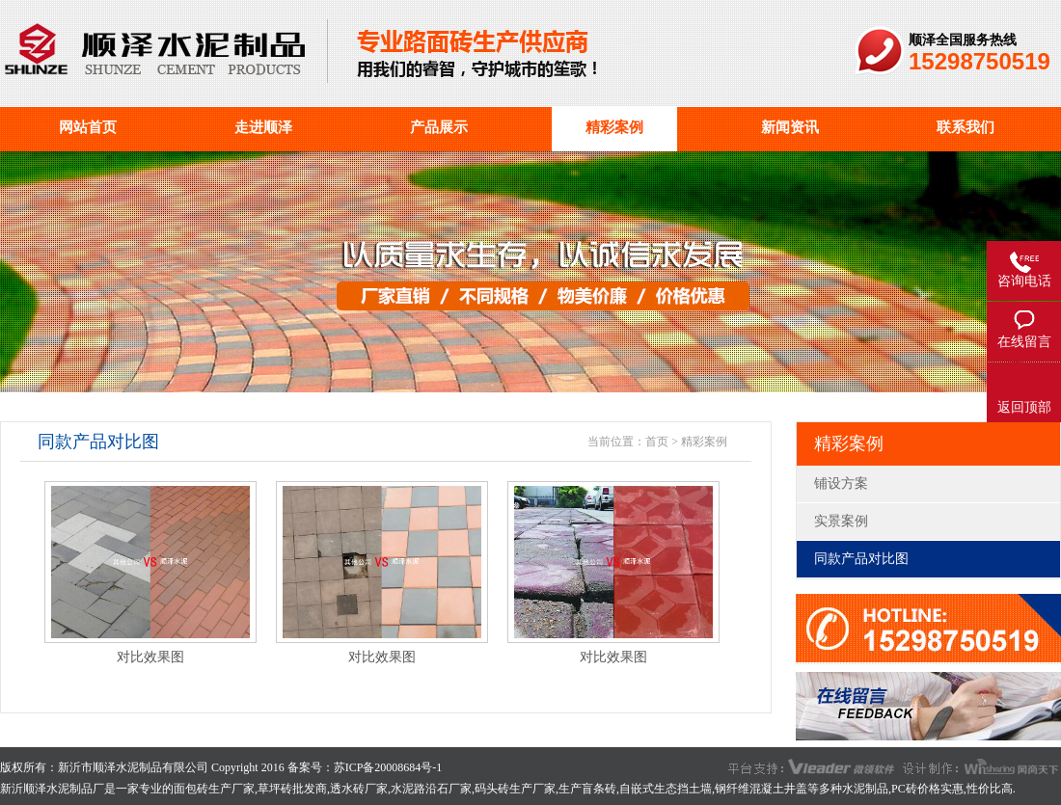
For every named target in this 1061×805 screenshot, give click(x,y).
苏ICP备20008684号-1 (388, 767)
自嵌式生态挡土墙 (665, 788)
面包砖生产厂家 (214, 788)
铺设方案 (841, 483)
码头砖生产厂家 (515, 788)
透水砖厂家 (359, 788)
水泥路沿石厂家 (431, 788)
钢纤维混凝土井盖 (761, 788)
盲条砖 (599, 788)
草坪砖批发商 (292, 788)
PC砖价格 (915, 788)
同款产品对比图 (861, 558)
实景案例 (841, 521)
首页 (656, 441)
